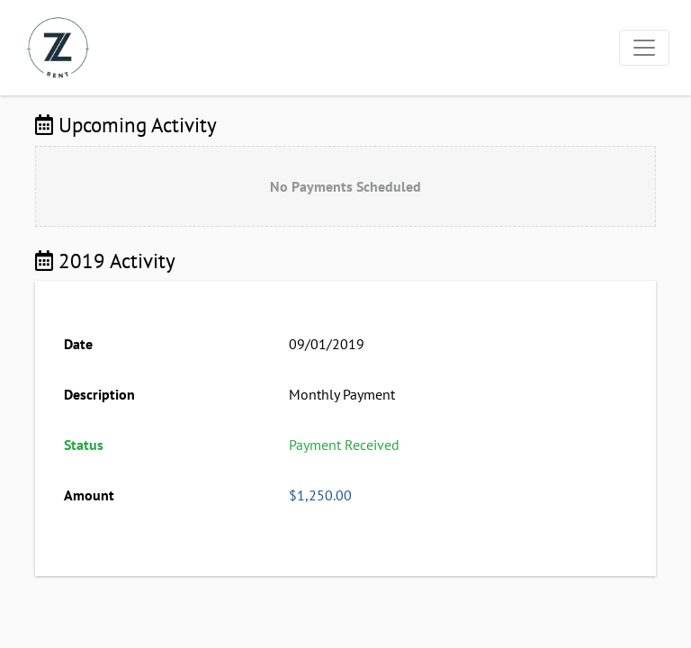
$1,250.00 (320, 495)
